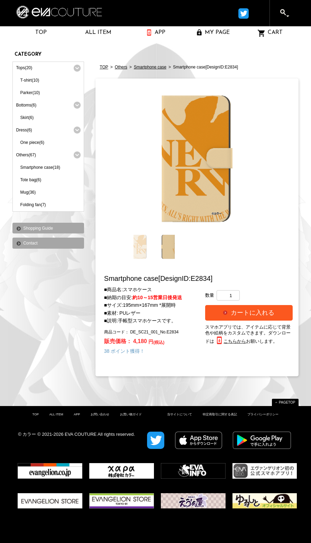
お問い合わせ (100, 414)
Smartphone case (150, 67)
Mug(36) (28, 192)
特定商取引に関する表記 (220, 414)
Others (121, 67)
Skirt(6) (27, 117)
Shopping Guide (38, 228)
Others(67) (26, 155)
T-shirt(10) (29, 80)
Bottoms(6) (26, 105)
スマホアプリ (218, 327)
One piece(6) (32, 142)
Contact (30, 243)
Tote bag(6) (31, 179)
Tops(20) (24, 67)
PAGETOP (287, 402)
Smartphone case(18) (40, 167)
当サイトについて (179, 414)
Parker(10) (30, 92)
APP (77, 414)
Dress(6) (24, 130)
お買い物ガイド (131, 414)
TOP (104, 67)
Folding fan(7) (33, 204)
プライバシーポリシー (262, 414)
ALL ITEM (56, 414)
